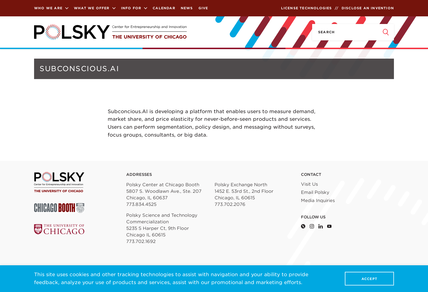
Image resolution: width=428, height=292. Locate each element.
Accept (369, 279)
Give (203, 8)
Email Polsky (315, 192)
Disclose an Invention (368, 8)
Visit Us (309, 184)
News (187, 8)
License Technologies (306, 8)
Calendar (164, 8)
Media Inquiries (318, 200)
